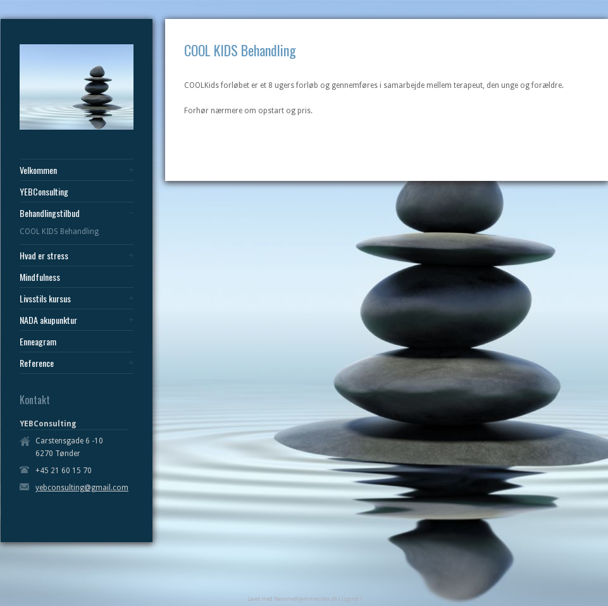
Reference (37, 363)
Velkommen (38, 170)
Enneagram (38, 341)
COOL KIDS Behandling (59, 231)
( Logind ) (350, 599)
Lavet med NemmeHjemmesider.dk (292, 599)
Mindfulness (40, 277)
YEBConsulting (44, 191)
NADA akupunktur (48, 320)
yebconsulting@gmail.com (81, 487)
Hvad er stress (44, 255)
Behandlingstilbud (50, 213)
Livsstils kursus (45, 298)
